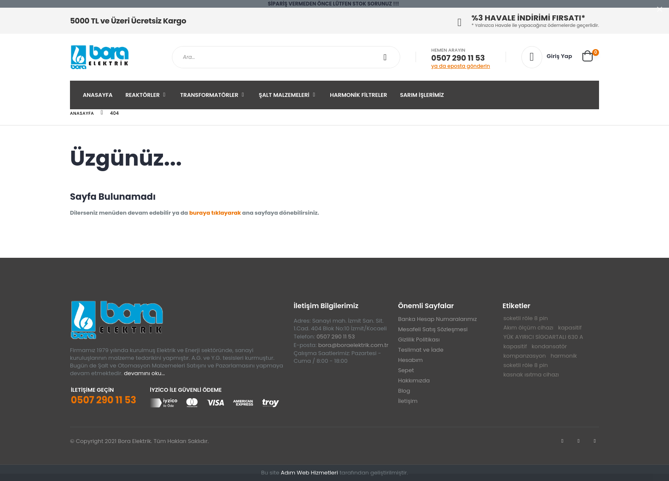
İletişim (408, 401)
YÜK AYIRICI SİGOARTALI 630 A (543, 337)
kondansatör (549, 346)
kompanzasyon (524, 356)
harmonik (563, 356)
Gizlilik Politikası (419, 339)
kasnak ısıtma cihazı (531, 374)
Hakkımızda (414, 380)
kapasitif (570, 327)
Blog (404, 391)
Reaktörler (142, 95)
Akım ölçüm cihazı (528, 327)
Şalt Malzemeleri (284, 95)
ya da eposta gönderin (460, 66)
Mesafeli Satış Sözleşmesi (433, 329)
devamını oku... (144, 373)
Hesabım (410, 360)
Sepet (406, 370)
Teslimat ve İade (420, 350)
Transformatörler (209, 95)
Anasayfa (98, 95)
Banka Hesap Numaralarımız (437, 319)
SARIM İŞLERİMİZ (422, 95)
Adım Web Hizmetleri (309, 473)
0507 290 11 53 (458, 58)
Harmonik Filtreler (358, 95)
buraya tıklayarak (215, 213)
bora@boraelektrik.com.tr (353, 345)
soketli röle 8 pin (525, 318)
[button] (590, 56)
